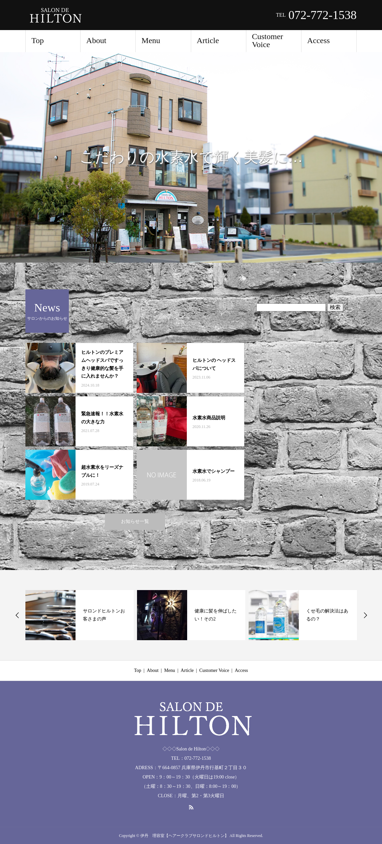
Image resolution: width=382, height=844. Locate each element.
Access (318, 40)
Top (37, 40)
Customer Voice (267, 40)
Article (208, 40)
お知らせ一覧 (135, 521)
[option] (191, 157)
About (96, 40)
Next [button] (365, 615)
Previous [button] (17, 615)
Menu (150, 40)
